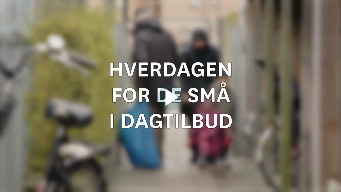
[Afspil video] (170, 109)
